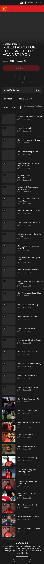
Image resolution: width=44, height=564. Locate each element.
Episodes (8, 99)
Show (38, 90)
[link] (30, 77)
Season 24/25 (11, 107)
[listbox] (11, 107)
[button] (11, 8)
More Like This (26, 99)
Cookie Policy (23, 553)
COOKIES (22, 542)
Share (30, 82)
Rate (22, 82)
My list (13, 82)
